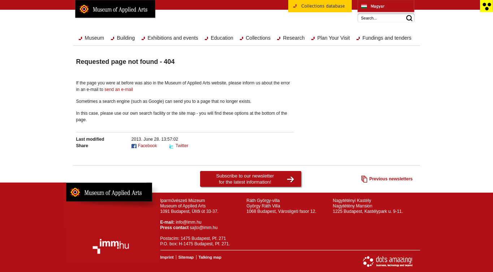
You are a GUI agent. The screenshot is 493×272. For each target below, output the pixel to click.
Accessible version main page (486, 6)
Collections (258, 38)
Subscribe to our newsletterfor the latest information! (245, 179)
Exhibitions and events (173, 38)
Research (294, 38)
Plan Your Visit (333, 38)
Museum (94, 38)
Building (126, 38)
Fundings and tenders (387, 38)
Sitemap (186, 257)
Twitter (182, 145)
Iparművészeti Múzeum (386, 6)
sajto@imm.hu (204, 227)
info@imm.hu (189, 222)
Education (222, 38)
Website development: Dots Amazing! (388, 261)
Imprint (167, 257)
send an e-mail (118, 89)
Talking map (210, 257)
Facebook (147, 145)
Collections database (320, 8)
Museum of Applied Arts (115, 9)
